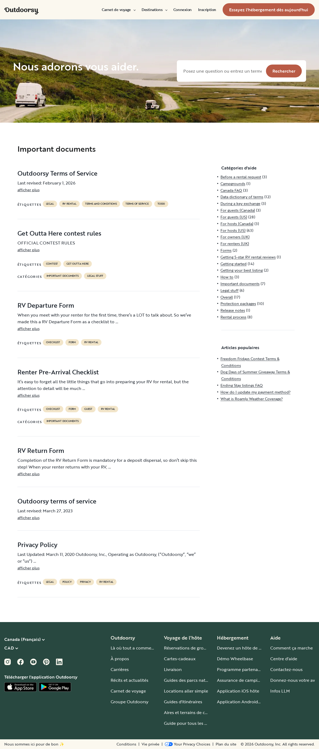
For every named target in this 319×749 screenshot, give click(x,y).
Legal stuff (95, 276)
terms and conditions (101, 203)
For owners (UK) (235, 237)
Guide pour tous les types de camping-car (206, 723)
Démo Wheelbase (235, 658)
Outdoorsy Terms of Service (57, 173)
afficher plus (28, 190)
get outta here (77, 263)
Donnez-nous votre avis (294, 680)
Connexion (182, 9)
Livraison (173, 669)
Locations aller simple (186, 691)
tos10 (161, 203)
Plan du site (226, 744)
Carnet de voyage (118, 9)
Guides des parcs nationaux (191, 680)
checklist (53, 342)
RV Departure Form (45, 305)
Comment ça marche (291, 648)
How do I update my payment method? (255, 392)
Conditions (126, 744)
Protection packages (238, 303)
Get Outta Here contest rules (59, 233)
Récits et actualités (129, 680)
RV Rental (69, 203)
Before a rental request (240, 177)
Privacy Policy (37, 544)
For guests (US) (233, 217)
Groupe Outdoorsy (129, 701)
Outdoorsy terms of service (56, 501)
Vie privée (150, 744)
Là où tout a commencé (135, 648)
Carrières (120, 669)
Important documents (63, 276)
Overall (226, 297)
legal (50, 203)
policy (67, 582)
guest (88, 409)
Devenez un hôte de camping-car (250, 648)
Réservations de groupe (187, 648)
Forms (226, 250)
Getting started (233, 264)
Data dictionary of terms (241, 197)
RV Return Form (40, 450)
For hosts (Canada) (236, 223)
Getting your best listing (241, 270)
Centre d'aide (283, 658)
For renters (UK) (234, 243)
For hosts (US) (233, 230)
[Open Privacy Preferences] (187, 744)
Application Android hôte (242, 701)
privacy (85, 582)
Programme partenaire (240, 669)
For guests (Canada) (237, 210)
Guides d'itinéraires (183, 701)
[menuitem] (118, 9)
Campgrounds (232, 183)
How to (226, 277)
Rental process (233, 317)
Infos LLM (280, 691)
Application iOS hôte (238, 691)
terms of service (137, 203)
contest (52, 263)
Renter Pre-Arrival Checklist (58, 372)
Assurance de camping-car (243, 680)
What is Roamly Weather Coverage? (251, 399)
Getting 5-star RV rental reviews (248, 257)
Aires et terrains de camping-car (196, 712)
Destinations (154, 9)
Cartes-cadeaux (179, 658)
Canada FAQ (231, 190)
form (72, 342)
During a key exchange (240, 203)
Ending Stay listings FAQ (241, 385)
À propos (120, 658)
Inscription (207, 9)
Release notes (232, 310)
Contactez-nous (286, 669)
